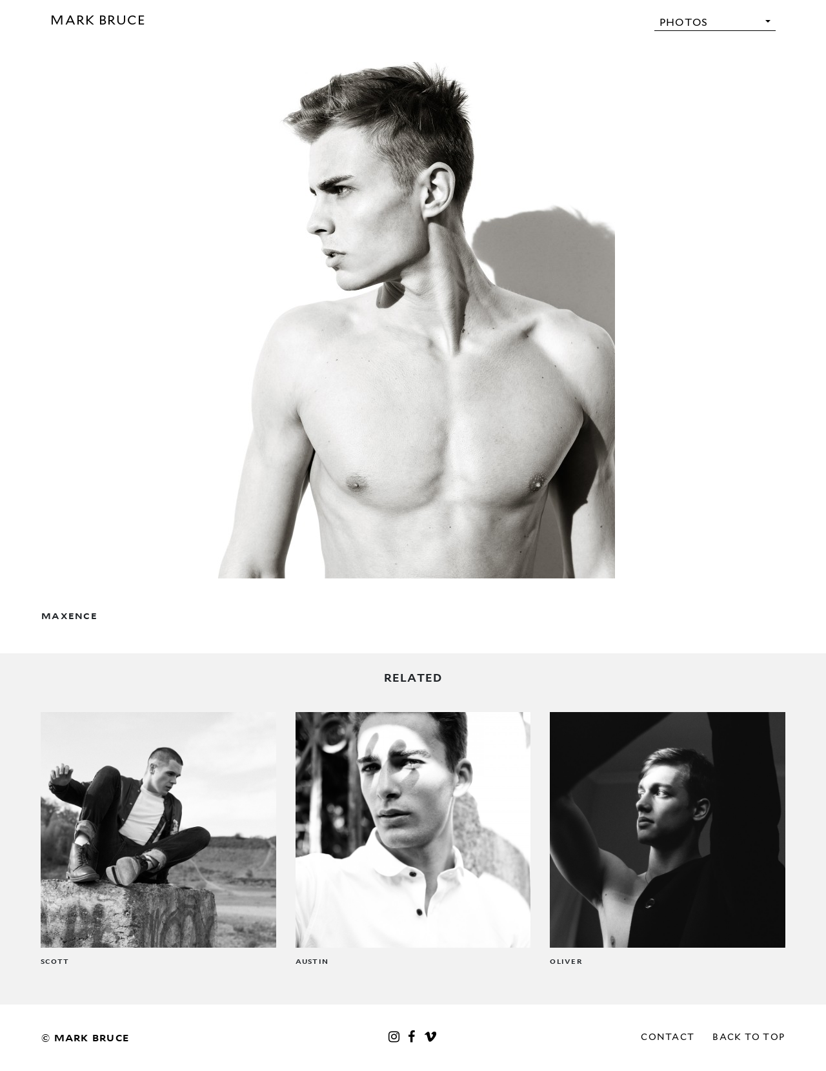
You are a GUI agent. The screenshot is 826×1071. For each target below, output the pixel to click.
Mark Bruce (98, 20)
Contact (667, 1037)
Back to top (748, 1037)
